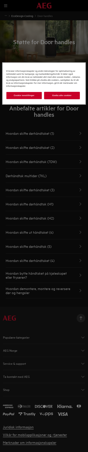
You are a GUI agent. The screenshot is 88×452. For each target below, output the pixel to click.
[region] (44, 83)
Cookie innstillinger (24, 95)
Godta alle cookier (62, 95)
